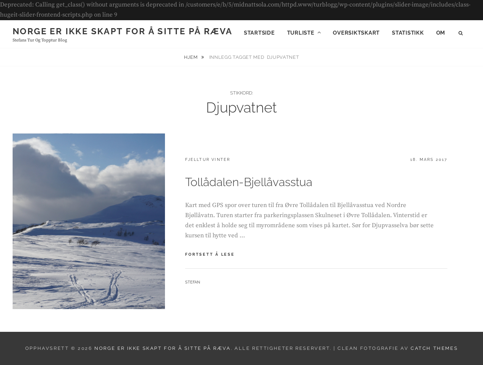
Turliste (300, 33)
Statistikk (408, 33)
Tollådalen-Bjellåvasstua (248, 182)
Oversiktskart (356, 33)
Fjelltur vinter (207, 159)
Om (441, 33)
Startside (259, 33)
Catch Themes (434, 348)
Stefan (192, 282)
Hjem (191, 57)
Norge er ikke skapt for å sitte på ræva (123, 31)
